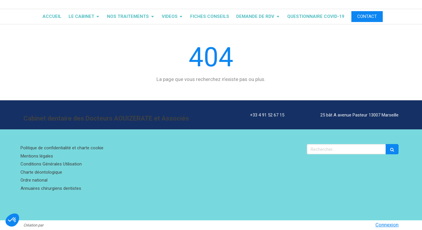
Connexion (387, 225)
